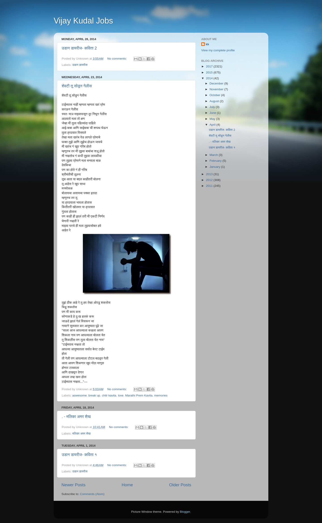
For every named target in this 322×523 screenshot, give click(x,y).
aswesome (79, 395)
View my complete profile (218, 50)
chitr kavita (109, 395)
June (213, 112)
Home (127, 484)
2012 (210, 180)
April (213, 124)
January (215, 166)
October (215, 95)
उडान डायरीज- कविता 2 (79, 48)
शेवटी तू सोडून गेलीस (77, 86)
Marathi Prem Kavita (139, 395)
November (217, 89)
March (214, 155)
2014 (210, 78)
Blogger (185, 511)
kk (207, 44)
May (213, 119)
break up (94, 395)
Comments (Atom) (92, 494)
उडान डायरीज (79, 65)
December (217, 83)
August (215, 101)
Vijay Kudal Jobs (83, 20)
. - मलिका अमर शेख (76, 416)
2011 (210, 185)
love (120, 395)
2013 (210, 174)
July (213, 107)
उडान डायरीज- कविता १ (79, 454)
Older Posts (180, 484)
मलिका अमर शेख (81, 433)
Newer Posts (73, 484)
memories (160, 395)
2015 (210, 72)
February (216, 160)
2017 (210, 66)
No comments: (117, 58)
